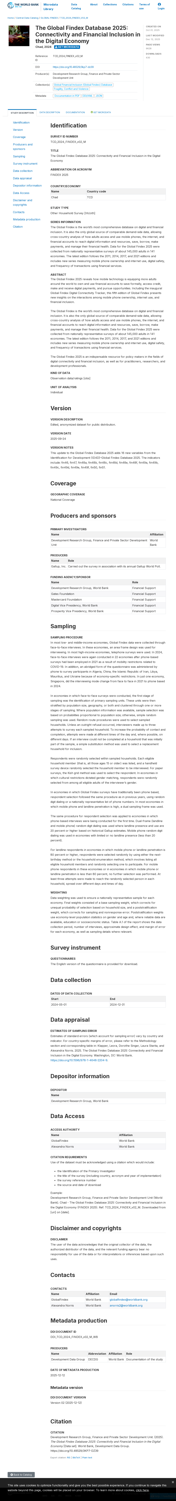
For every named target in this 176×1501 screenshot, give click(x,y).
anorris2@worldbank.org (126, 1305)
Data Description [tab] (50, 112)
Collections (110, 4)
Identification (21, 122)
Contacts (19, 212)
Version (18, 129)
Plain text (87, 1457)
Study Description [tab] (22, 113)
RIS (68, 1457)
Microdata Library (51, 7)
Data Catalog (76, 6)
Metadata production (26, 219)
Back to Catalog (21, 1474)
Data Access (21, 193)
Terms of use (144, 6)
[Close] (173, 1482)
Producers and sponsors (23, 147)
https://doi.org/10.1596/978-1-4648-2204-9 (78, 1060)
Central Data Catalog (27, 18)
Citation (18, 226)
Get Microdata (67, 46)
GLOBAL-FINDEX (49, 18)
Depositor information (27, 185)
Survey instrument (25, 163)
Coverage (19, 137)
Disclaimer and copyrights (22, 202)
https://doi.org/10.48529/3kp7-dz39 (73, 66)
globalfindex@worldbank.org (128, 1299)
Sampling (19, 156)
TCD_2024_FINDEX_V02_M (74, 18)
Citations (128, 4)
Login (161, 6)
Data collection (23, 171)
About (94, 4)
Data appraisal (22, 178)
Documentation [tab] (75, 112)
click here (142, 1490)
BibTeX (76, 1457)
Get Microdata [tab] (101, 112)
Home (11, 18)
